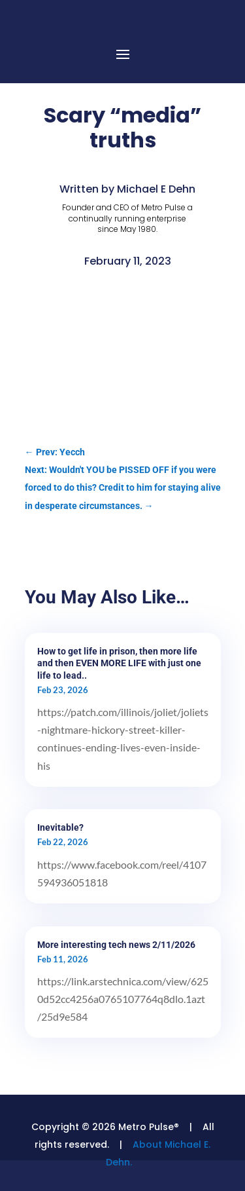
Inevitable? (60, 827)
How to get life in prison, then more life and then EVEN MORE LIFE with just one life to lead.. (119, 663)
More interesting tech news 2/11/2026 (116, 944)
